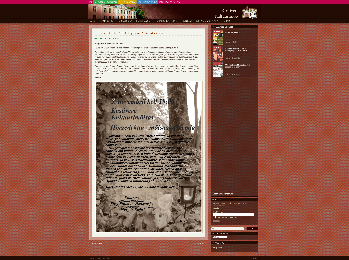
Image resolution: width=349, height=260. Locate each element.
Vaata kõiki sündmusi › (223, 193)
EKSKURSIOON (126, 20)
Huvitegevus (143, 20)
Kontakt (187, 20)
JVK (91, 1)
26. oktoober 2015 (113, 38)
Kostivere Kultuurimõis (108, 1)
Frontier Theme (254, 258)
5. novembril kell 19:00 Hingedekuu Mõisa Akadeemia (130, 32)
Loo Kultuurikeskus (154, 1)
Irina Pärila (99, 38)
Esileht (94, 20)
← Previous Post (96, 243)
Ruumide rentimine (166, 20)
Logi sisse (217, 247)
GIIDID (227, 20)
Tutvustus (107, 20)
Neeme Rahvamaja (132, 1)
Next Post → (202, 243)
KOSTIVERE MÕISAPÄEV (207, 20)
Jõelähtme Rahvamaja (179, 1)
